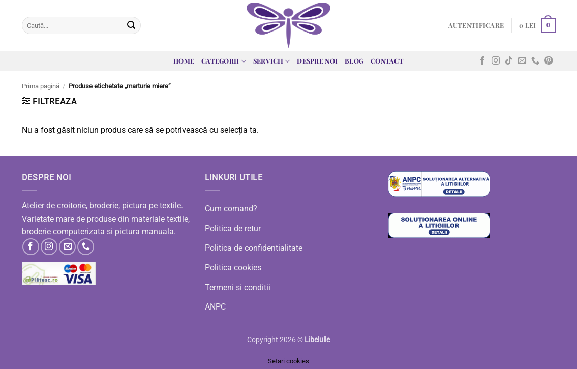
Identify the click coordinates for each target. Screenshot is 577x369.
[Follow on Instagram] (496, 61)
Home (183, 60)
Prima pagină (40, 86)
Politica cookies (233, 267)
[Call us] (535, 61)
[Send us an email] (522, 61)
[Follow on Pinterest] (548, 61)
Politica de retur (233, 228)
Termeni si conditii (237, 287)
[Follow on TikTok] (509, 61)
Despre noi (317, 60)
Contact (387, 60)
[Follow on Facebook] (482, 61)
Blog (354, 60)
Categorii (223, 61)
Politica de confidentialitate (253, 248)
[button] (476, 25)
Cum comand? (231, 208)
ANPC (215, 307)
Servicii (271, 61)
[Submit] (131, 25)
